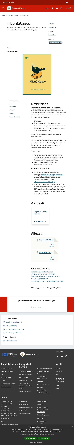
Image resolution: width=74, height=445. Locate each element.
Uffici (2, 374)
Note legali (40, 418)
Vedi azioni (52, 27)
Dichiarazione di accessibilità (42, 422)
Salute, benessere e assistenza (43, 386)
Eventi (57, 389)
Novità (10, 16)
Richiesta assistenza (25, 413)
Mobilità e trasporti (24, 391)
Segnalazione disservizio (26, 407)
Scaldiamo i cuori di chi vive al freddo (43, 274)
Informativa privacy (43, 415)
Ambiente (40, 382)
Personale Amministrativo (8, 384)
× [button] (72, 426)
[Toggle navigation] (3, 8)
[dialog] (37, 435)
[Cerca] (70, 8)
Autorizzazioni (41, 390)
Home (3, 16)
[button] (37, 442)
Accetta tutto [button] (30, 438)
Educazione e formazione (44, 368)
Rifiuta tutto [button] (44, 438)
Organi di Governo (6, 368)
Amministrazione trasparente (42, 403)
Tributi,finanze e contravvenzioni (42, 377)
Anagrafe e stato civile (25, 371)
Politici (3, 381)
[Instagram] (60, 8)
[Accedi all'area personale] (66, 2)
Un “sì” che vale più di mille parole (42, 272)
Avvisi (57, 374)
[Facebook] (52, 8)
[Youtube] (56, 8)
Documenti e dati (6, 387)
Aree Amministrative (7, 371)
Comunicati (59, 371)
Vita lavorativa (23, 377)
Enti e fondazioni (6, 377)
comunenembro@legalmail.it (9, 424)
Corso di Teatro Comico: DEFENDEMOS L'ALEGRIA (47, 281)
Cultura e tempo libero (25, 374)
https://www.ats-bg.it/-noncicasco (52, 174)
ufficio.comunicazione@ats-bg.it (44, 182)
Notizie (16, 16)
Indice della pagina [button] (14, 101)
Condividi (52, 24)
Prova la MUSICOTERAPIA (39, 279)
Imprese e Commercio (25, 380)
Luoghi (57, 386)
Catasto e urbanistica (25, 386)
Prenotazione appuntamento (23, 403)
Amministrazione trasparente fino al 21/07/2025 (42, 409)
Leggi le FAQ (22, 410)
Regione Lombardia (8, 2)
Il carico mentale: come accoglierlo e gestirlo (45, 276)
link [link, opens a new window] (53, 434)
